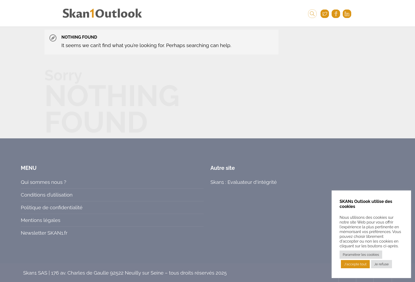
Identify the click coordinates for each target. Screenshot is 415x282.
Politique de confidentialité (51, 207)
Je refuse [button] (381, 264)
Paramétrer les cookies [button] (361, 255)
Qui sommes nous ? (43, 182)
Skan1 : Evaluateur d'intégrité (243, 182)
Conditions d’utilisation (47, 195)
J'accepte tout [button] (355, 264)
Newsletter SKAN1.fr (44, 233)
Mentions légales (40, 220)
